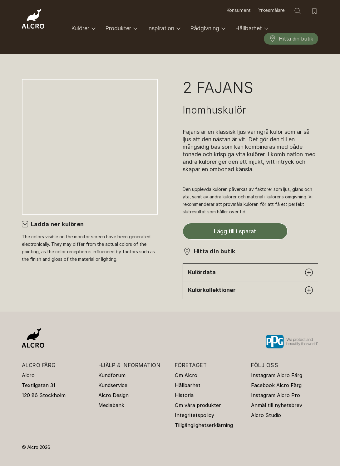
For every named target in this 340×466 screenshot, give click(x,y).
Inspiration (165, 28)
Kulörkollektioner (250, 290)
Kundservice (112, 385)
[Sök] (298, 11)
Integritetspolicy (194, 415)
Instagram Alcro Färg (276, 375)
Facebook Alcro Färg (276, 385)
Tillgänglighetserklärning (204, 425)
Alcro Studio (266, 415)
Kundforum (112, 375)
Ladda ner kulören (57, 224)
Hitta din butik (291, 38)
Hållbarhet (252, 28)
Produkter (122, 28)
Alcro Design (113, 395)
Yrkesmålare (271, 10)
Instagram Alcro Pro (275, 395)
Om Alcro (186, 375)
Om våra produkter (198, 405)
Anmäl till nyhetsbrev (276, 405)
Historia (184, 395)
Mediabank (111, 405)
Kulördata (250, 272)
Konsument (238, 10)
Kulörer (84, 28)
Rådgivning (209, 28)
